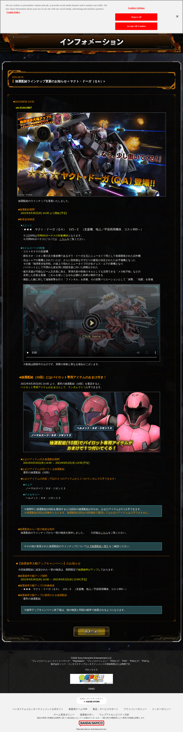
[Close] (177, 14)
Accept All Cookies (136, 24)
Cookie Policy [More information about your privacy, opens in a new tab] (13, 10)
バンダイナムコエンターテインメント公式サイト (37, 709)
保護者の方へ (87, 714)
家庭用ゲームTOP (78, 709)
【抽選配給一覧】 (99, 546)
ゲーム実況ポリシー (64, 714)
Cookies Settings (136, 5)
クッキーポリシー (161, 709)
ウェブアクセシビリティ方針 (114, 714)
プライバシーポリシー (135, 709)
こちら (63, 239)
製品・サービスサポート (105, 709)
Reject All (136, 15)
